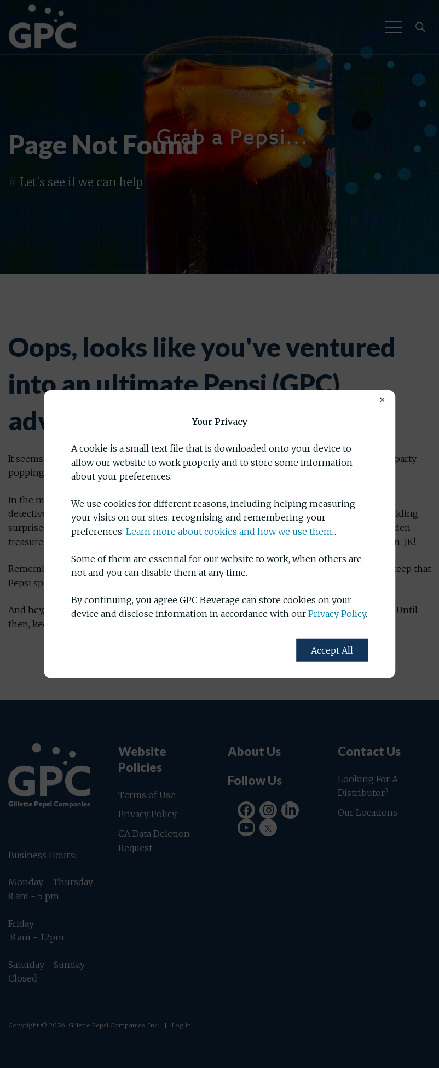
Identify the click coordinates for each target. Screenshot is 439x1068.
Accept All (332, 650)
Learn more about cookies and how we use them (229, 531)
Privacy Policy (337, 613)
